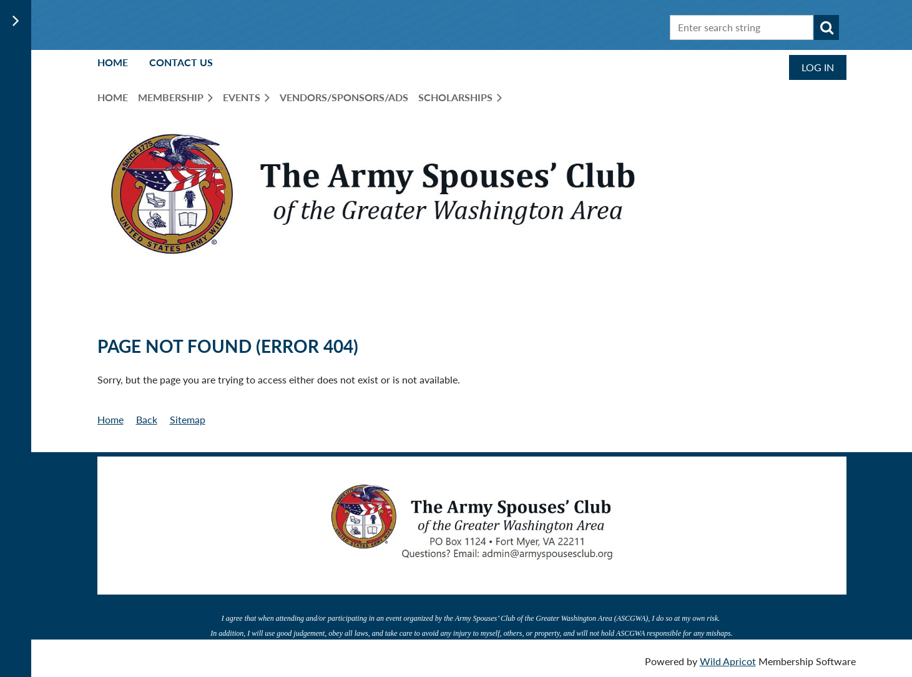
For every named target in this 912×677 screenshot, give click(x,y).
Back (146, 419)
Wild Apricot (728, 661)
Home (112, 62)
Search (826, 27)
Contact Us (181, 62)
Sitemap (187, 419)
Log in (818, 67)
